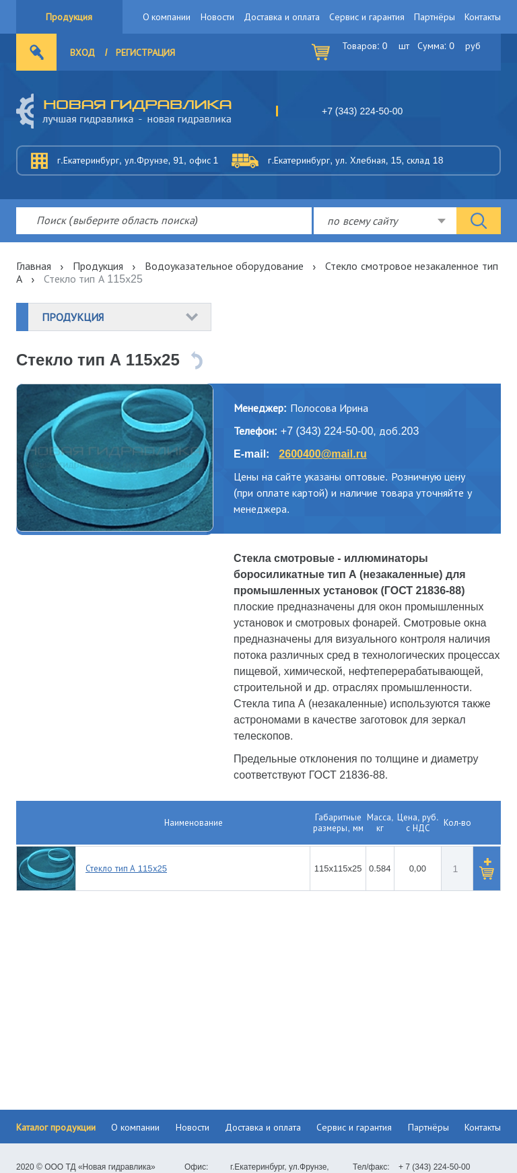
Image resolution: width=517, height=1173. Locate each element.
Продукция (69, 17)
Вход (82, 52)
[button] (486, 868)
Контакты (482, 17)
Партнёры (434, 17)
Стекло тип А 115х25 (126, 868)
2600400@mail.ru (322, 453)
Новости (217, 17)
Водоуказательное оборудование (224, 266)
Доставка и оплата (282, 17)
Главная (33, 266)
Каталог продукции (56, 1127)
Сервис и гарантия (367, 17)
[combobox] (385, 220)
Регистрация (145, 52)
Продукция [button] (73, 317)
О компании (167, 17)
